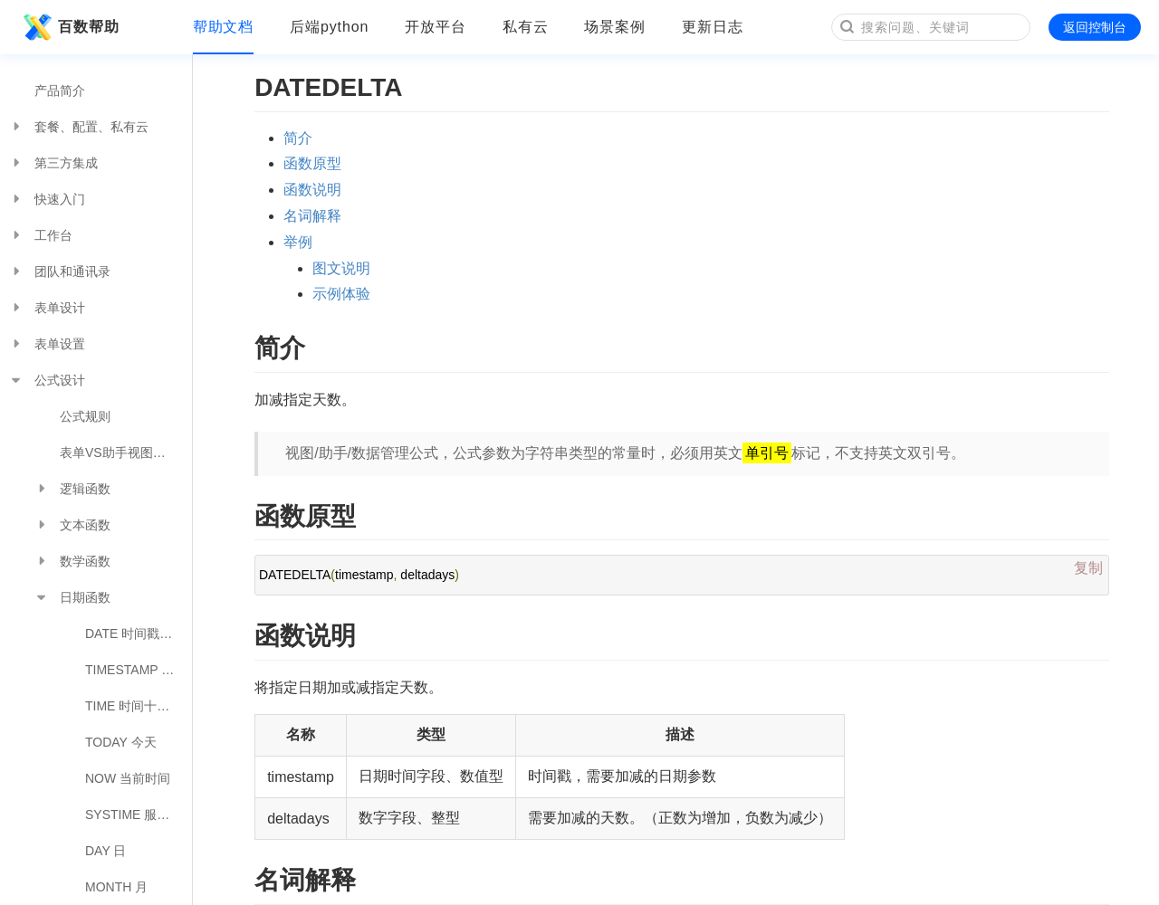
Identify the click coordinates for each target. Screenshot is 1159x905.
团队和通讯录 (59, 271)
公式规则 (85, 416)
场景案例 (615, 26)
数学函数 (72, 561)
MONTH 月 (116, 887)
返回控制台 (1094, 27)
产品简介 (59, 90)
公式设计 (47, 380)
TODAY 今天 (121, 742)
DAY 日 (105, 850)
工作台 (40, 235)
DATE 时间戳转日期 (138, 633)
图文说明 (341, 268)
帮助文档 (223, 26)
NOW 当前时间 (127, 778)
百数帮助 (69, 27)
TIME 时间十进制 (133, 706)
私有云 (526, 26)
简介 (297, 138)
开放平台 (435, 26)
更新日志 (712, 26)
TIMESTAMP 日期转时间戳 (138, 669)
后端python (329, 26)
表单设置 (47, 344)
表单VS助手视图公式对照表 (126, 452)
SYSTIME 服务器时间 (138, 814)
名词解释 (312, 216)
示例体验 (341, 293)
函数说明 (312, 189)
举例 (297, 242)
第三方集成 (53, 163)
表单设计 (47, 308)
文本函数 (72, 525)
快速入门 (47, 199)
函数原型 (312, 163)
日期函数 (72, 597)
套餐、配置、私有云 (78, 127)
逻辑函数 (72, 489)
